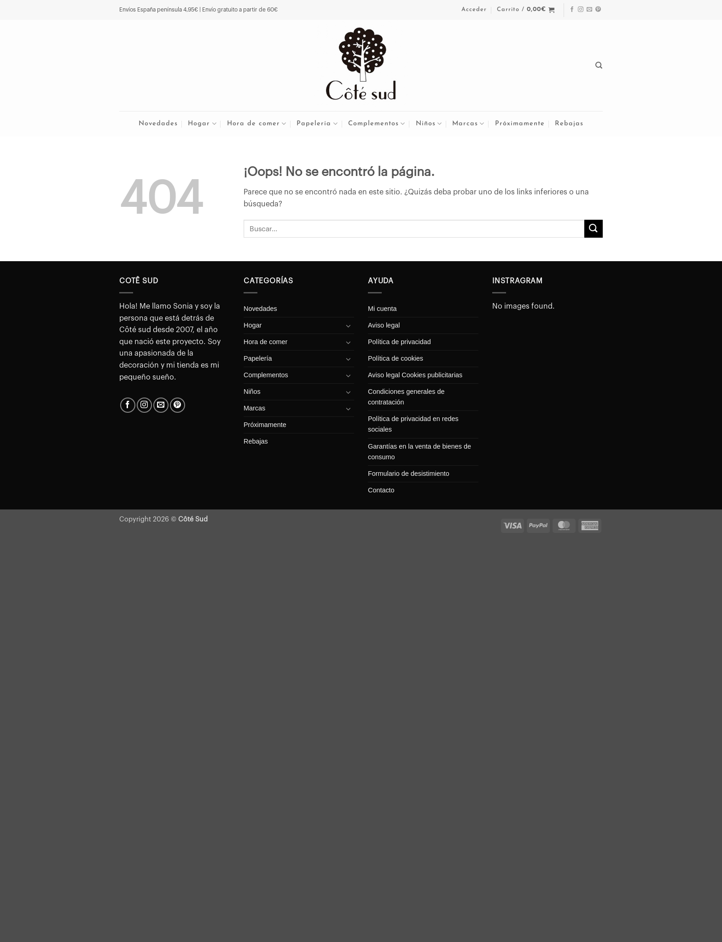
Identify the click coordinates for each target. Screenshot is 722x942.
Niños (429, 123)
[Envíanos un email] (589, 9)
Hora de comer (256, 123)
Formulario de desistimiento (408, 473)
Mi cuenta (382, 308)
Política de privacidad (399, 341)
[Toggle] (348, 326)
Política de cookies (395, 358)
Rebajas (569, 123)
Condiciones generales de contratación (406, 397)
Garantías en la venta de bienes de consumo (419, 452)
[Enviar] (593, 229)
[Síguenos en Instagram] (580, 9)
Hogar (202, 123)
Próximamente (520, 123)
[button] (474, 10)
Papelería (317, 123)
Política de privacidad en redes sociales (413, 424)
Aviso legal (384, 325)
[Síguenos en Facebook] (572, 9)
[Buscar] (599, 65)
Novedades (158, 123)
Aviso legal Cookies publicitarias (415, 375)
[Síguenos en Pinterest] (598, 9)
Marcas (468, 123)
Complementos (376, 123)
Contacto (381, 490)
